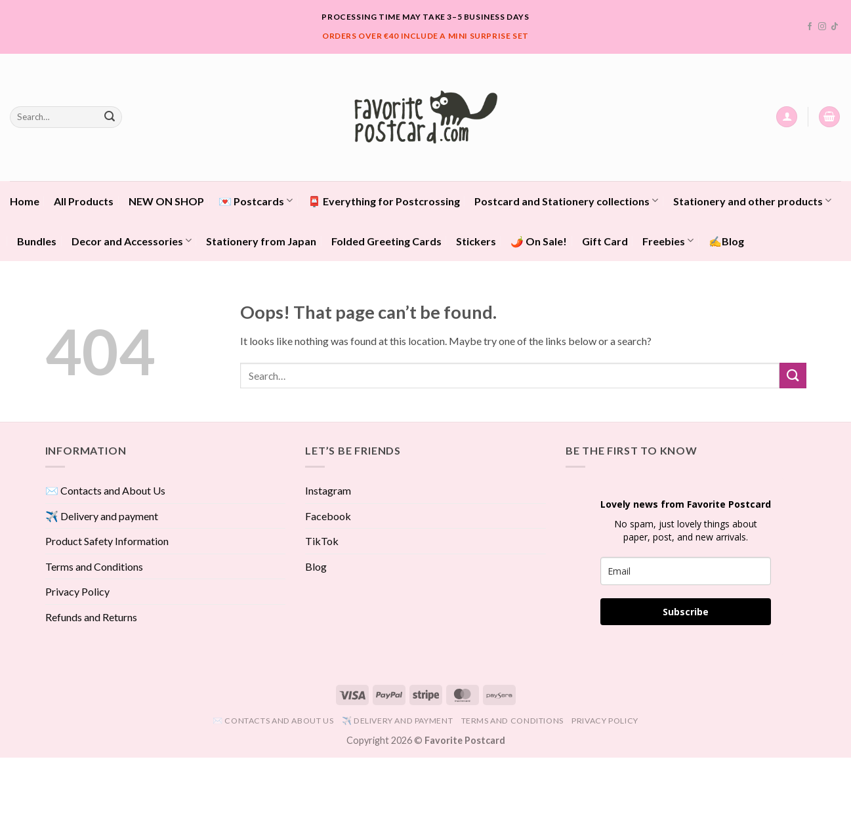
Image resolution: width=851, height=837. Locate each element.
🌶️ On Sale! (538, 241)
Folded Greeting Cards (386, 241)
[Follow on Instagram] (822, 26)
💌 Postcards (255, 200)
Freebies (668, 240)
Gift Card (605, 241)
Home (24, 201)
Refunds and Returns (91, 617)
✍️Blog (726, 241)
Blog (316, 566)
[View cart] (829, 117)
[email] (685, 571)
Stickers (476, 241)
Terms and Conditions (94, 566)
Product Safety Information (107, 541)
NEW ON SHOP (166, 201)
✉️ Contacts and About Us (105, 490)
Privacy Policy (77, 591)
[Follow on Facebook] (810, 26)
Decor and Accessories (132, 240)
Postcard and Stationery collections (566, 200)
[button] (786, 117)
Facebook (328, 516)
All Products (84, 201)
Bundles (36, 241)
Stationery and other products (752, 200)
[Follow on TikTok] (835, 26)
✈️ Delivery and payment (101, 516)
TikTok (322, 541)
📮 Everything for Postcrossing (384, 201)
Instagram (328, 490)
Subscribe (686, 611)
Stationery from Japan (261, 241)
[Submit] (109, 117)
